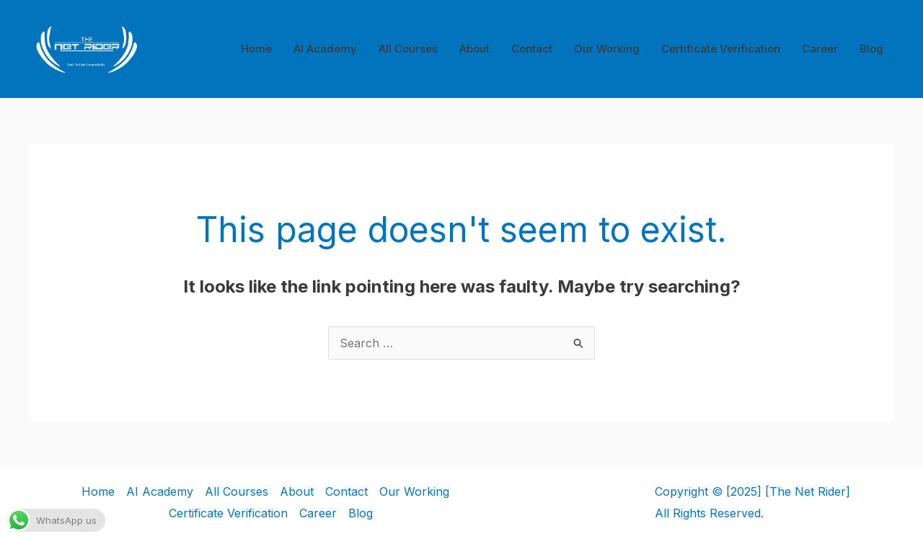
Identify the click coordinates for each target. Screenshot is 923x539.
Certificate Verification (720, 48)
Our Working (607, 48)
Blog (871, 48)
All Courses (408, 48)
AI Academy (325, 48)
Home (256, 48)
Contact (531, 48)
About (474, 48)
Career (820, 48)
